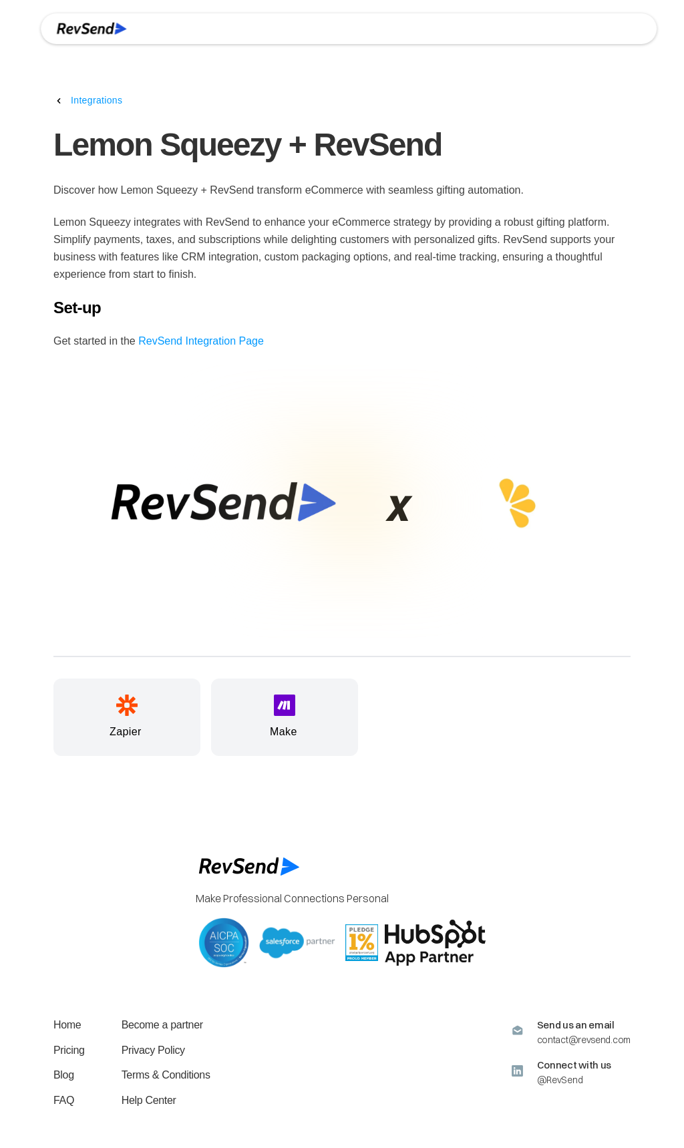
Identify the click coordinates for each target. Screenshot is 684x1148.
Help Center (149, 1100)
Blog (63, 1075)
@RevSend (560, 1080)
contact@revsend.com (584, 1040)
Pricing (69, 1050)
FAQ (63, 1100)
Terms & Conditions (166, 1075)
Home (67, 1024)
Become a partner (162, 1024)
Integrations (96, 100)
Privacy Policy (153, 1050)
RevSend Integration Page (201, 341)
